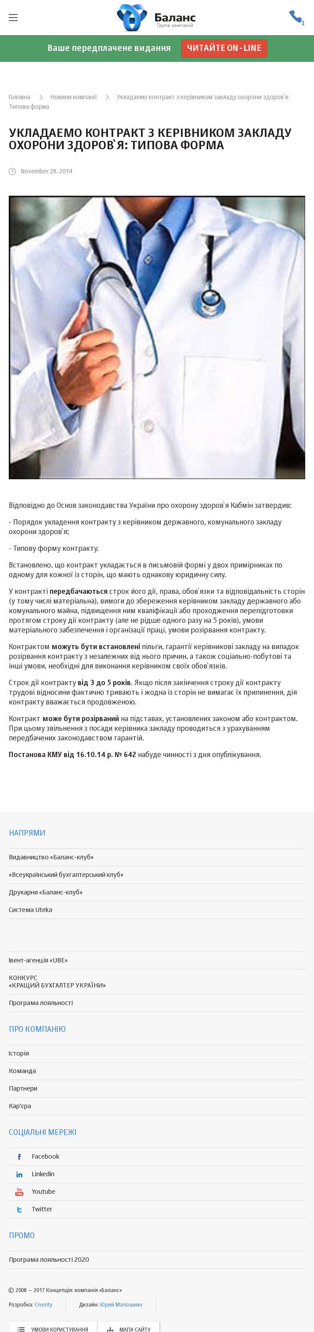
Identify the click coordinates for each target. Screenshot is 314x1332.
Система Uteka (30, 910)
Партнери (23, 1088)
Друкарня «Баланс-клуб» (46, 892)
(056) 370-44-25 (296, 18)
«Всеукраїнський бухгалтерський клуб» (66, 875)
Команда (22, 1071)
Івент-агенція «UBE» (38, 960)
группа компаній (157, 17)
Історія (19, 1053)
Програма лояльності (41, 1003)
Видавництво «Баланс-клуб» (51, 857)
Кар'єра (20, 1106)
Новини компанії (74, 97)
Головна (19, 97)
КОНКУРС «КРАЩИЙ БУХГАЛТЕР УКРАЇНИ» (57, 982)
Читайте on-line (224, 48)
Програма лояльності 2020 (49, 1260)
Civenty (43, 1305)
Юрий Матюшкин (121, 1305)
